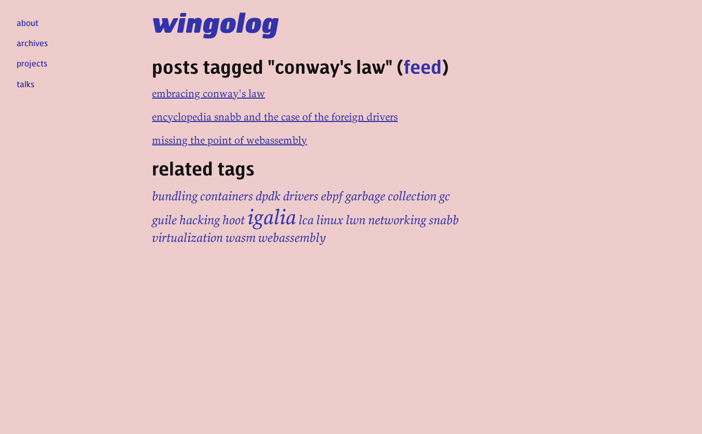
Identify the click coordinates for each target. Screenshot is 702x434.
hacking (199, 219)
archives (32, 42)
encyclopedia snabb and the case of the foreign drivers (275, 116)
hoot (233, 219)
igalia (271, 217)
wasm (241, 237)
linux (329, 219)
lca (306, 219)
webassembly (292, 237)
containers (226, 196)
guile (164, 219)
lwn (356, 219)
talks (25, 83)
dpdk (268, 196)
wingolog (215, 21)
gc (444, 196)
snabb (444, 219)
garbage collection (391, 196)
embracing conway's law (208, 93)
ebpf (332, 196)
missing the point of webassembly (229, 139)
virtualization (187, 237)
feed (422, 66)
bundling (175, 196)
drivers (300, 196)
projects (32, 63)
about (27, 22)
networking (397, 219)
